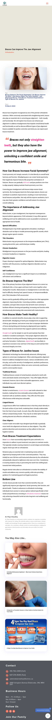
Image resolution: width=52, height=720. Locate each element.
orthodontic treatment (33, 494)
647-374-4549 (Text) (18, 675)
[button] (47, 715)
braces (8, 439)
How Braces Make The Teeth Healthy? (25, 96)
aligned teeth (30, 341)
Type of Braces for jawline (14, 99)
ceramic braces (23, 390)
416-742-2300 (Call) (18, 671)
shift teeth (26, 182)
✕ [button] (50, 708)
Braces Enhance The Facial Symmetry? (18, 95)
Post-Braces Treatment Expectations (30, 98)
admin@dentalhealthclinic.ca (21, 679)
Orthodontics (9, 52)
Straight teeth (7, 333)
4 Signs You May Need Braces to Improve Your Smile (20, 648)
